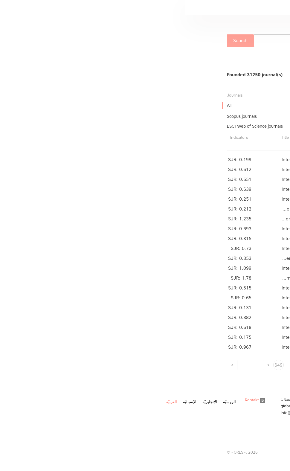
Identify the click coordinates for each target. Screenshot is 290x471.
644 (176, 365)
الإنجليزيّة (24, 402)
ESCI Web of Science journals (70, 126)
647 (126, 365)
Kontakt (70, 400)
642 (208, 365)
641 (225, 365)
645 (159, 365)
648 (110, 365)
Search (55, 40)
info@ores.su (107, 413)
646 (143, 365)
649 (93, 365)
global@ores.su (109, 406)
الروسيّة (44, 402)
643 (192, 365)
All (44, 105)
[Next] (47, 365)
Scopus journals (57, 116)
